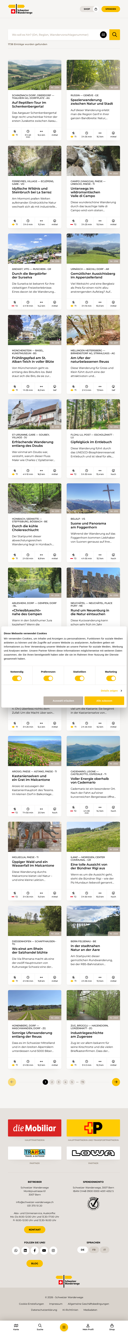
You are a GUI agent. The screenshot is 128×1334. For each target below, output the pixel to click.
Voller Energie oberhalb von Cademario (91, 789)
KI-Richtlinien (70, 1309)
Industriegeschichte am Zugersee (88, 1044)
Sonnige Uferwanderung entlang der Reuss (33, 1044)
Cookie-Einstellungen (31, 1303)
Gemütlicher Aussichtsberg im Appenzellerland (86, 277)
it (105, 1248)
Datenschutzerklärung (44, 1309)
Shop (87, 9)
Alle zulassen (104, 700)
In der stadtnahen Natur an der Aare (86, 957)
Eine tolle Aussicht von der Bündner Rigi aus (90, 875)
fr (94, 1248)
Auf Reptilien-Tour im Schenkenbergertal (30, 104)
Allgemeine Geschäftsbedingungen (88, 1303)
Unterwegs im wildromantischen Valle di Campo (86, 192)
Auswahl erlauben (63, 700)
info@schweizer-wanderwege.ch (35, 1201)
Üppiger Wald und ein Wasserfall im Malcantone (34, 872)
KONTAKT (35, 1228)
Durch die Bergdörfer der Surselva (30, 276)
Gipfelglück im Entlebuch (93, 450)
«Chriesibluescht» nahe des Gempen (27, 620)
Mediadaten (90, 1309)
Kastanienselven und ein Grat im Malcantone (32, 786)
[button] (64, 1327)
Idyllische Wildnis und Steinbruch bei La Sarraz (33, 190)
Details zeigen (109, 690)
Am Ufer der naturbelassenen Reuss (90, 364)
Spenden (111, 9)
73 (82, 1091)
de (82, 1248)
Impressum (55, 1303)
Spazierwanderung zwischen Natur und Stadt (93, 102)
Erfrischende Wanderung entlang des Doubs (33, 452)
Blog (34, 1262)
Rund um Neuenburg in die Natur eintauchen (91, 620)
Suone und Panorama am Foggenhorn (89, 533)
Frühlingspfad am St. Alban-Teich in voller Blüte (27, 366)
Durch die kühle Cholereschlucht (26, 536)
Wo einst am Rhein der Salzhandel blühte (31, 959)
